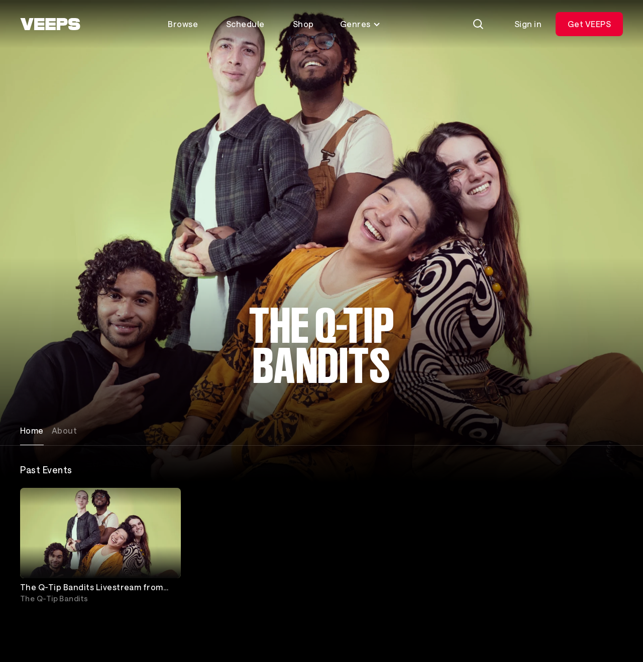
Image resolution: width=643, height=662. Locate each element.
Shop (303, 24)
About (64, 430)
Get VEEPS (589, 24)
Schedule (245, 24)
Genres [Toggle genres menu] (360, 24)
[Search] (478, 24)
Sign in (528, 24)
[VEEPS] (50, 24)
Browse (183, 24)
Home (32, 430)
